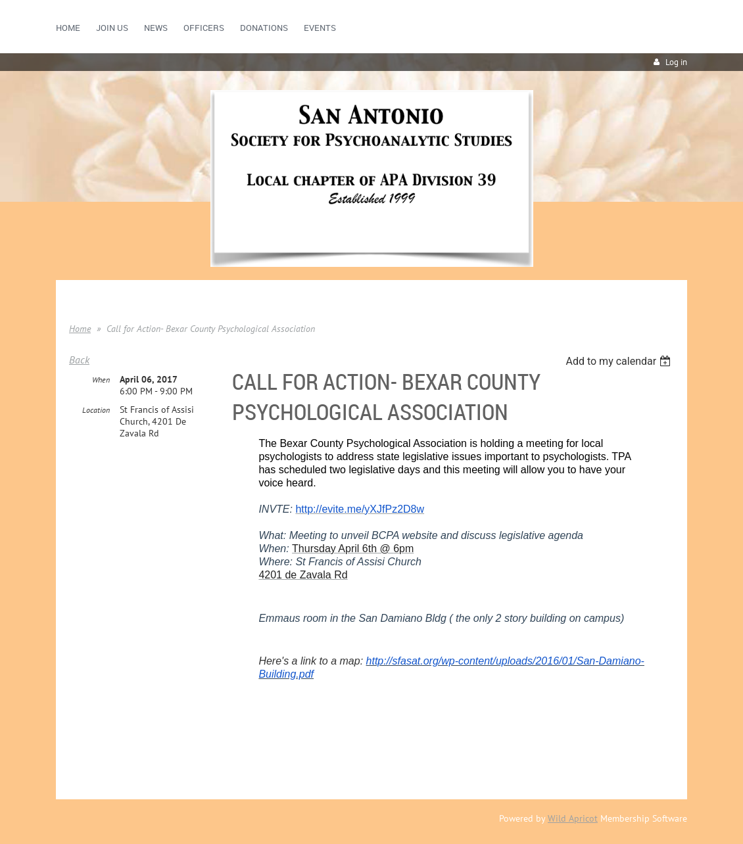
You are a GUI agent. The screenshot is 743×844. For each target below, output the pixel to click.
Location (96, 410)
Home (80, 329)
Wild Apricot (573, 818)
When (101, 380)
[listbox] (619, 361)
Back (79, 359)
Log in (676, 62)
